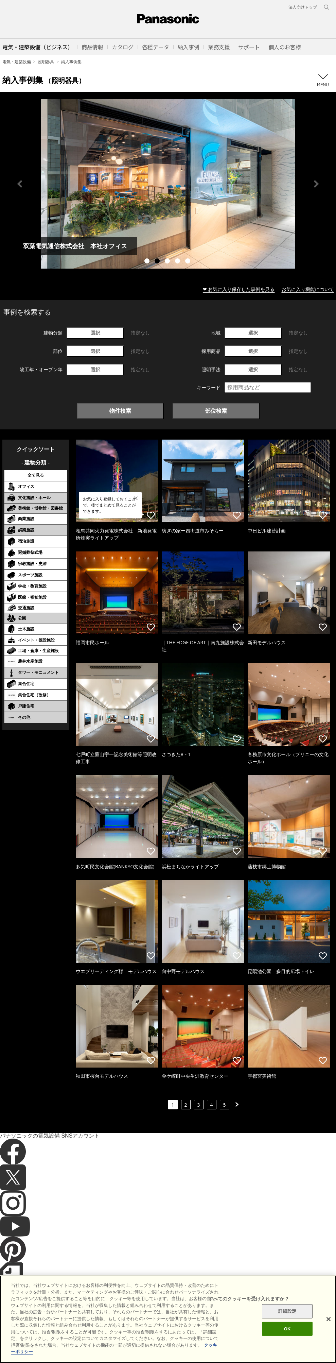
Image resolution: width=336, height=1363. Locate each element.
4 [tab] (178, 261)
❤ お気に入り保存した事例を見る (239, 289)
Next (316, 184)
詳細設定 (287, 1311)
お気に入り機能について (308, 289)
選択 (95, 332)
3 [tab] (168, 261)
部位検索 (216, 410)
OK (287, 1328)
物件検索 (120, 410)
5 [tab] (188, 261)
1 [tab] (147, 261)
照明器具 (46, 62)
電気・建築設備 (16, 62)
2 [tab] (158, 261)
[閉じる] (328, 1319)
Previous (19, 184)
